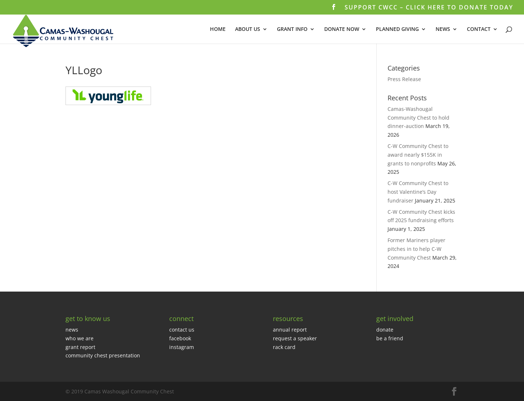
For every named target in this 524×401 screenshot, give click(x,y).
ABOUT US (247, 29)
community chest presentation (103, 355)
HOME (218, 29)
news (72, 329)
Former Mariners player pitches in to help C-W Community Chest (416, 249)
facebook (180, 338)
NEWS (443, 29)
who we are (80, 338)
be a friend (389, 338)
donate (384, 329)
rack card (284, 347)
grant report (80, 347)
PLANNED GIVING (397, 29)
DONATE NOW (341, 29)
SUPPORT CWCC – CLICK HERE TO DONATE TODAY (429, 7)
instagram (181, 347)
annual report (290, 329)
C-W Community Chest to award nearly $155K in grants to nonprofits (418, 155)
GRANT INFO (292, 29)
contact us (181, 329)
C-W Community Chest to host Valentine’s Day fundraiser (418, 192)
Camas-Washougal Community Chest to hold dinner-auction (418, 117)
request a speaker (295, 338)
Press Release (404, 79)
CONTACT (479, 29)
